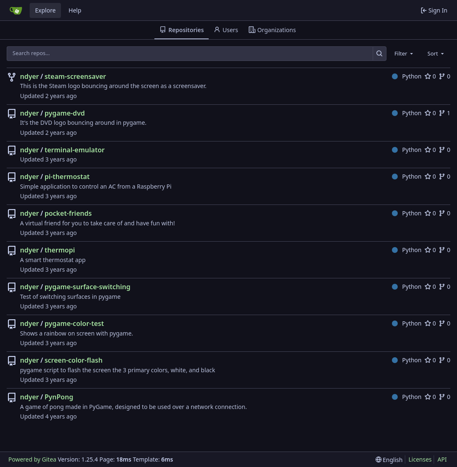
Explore (45, 10)
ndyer (29, 76)
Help (74, 10)
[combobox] (404, 53)
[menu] (389, 460)
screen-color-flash (74, 360)
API (442, 459)
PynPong (59, 397)
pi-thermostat (67, 176)
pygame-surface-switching (88, 287)
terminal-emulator (75, 150)
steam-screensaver (75, 76)
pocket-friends (68, 213)
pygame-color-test (74, 323)
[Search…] (379, 53)
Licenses (420, 459)
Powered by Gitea (32, 459)
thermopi (60, 250)
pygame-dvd (65, 113)
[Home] (16, 10)
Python (407, 76)
